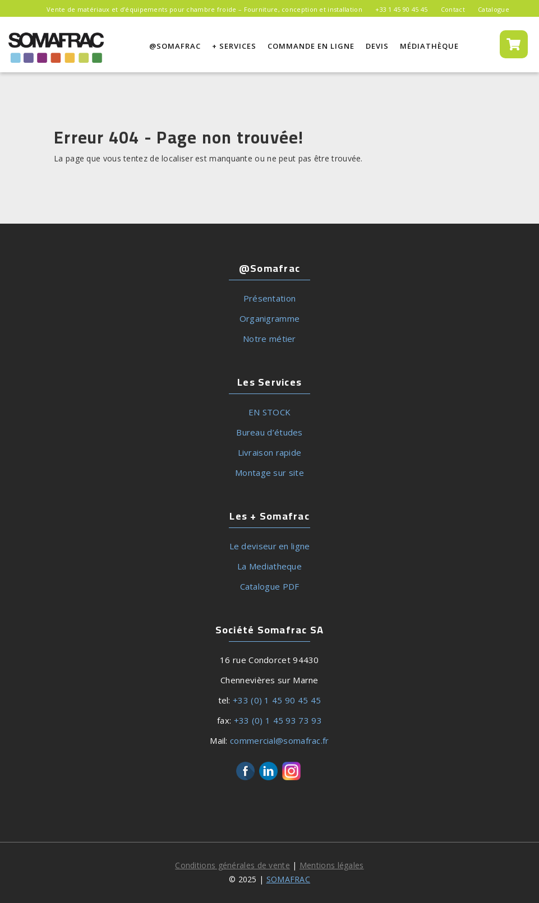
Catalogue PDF (270, 586)
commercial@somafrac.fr (279, 740)
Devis (377, 46)
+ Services (234, 46)
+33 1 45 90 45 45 (401, 9)
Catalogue (493, 9)
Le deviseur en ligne (269, 546)
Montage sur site (269, 472)
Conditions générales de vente (232, 865)
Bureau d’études (269, 432)
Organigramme (269, 318)
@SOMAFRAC (175, 46)
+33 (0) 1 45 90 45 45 (277, 700)
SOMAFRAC (288, 879)
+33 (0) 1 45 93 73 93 (278, 720)
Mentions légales (332, 865)
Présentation (269, 298)
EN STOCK (269, 412)
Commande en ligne (311, 46)
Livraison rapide (270, 452)
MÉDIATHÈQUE (429, 46)
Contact (453, 9)
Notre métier (269, 338)
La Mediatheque (269, 566)
